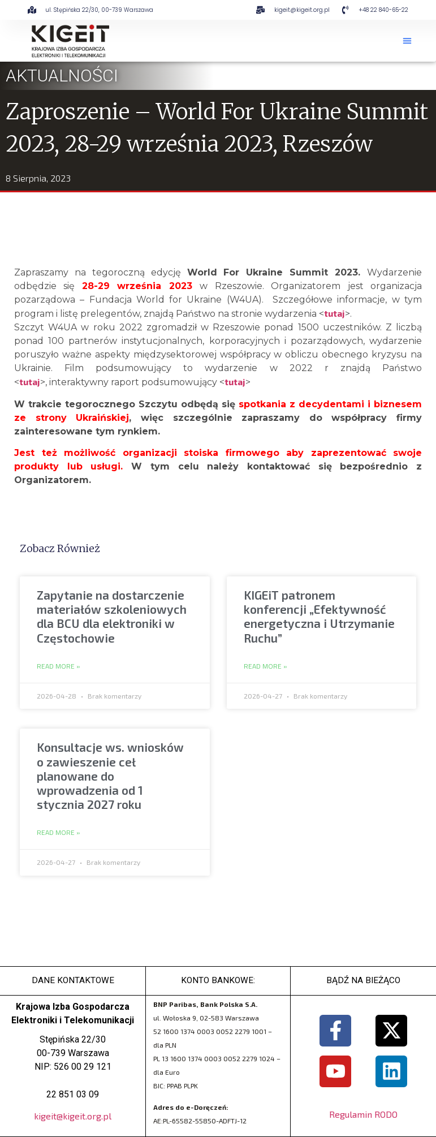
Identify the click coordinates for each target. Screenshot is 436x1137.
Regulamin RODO (363, 1114)
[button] (407, 41)
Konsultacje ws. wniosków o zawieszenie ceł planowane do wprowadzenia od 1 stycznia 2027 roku (110, 775)
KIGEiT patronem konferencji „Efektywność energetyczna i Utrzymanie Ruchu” (319, 616)
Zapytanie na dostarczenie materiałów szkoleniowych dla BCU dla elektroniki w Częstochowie (112, 616)
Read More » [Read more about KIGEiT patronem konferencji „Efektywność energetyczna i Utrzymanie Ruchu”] (265, 666)
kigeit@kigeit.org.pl (72, 1115)
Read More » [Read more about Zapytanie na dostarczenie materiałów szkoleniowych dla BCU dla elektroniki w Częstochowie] (58, 666)
